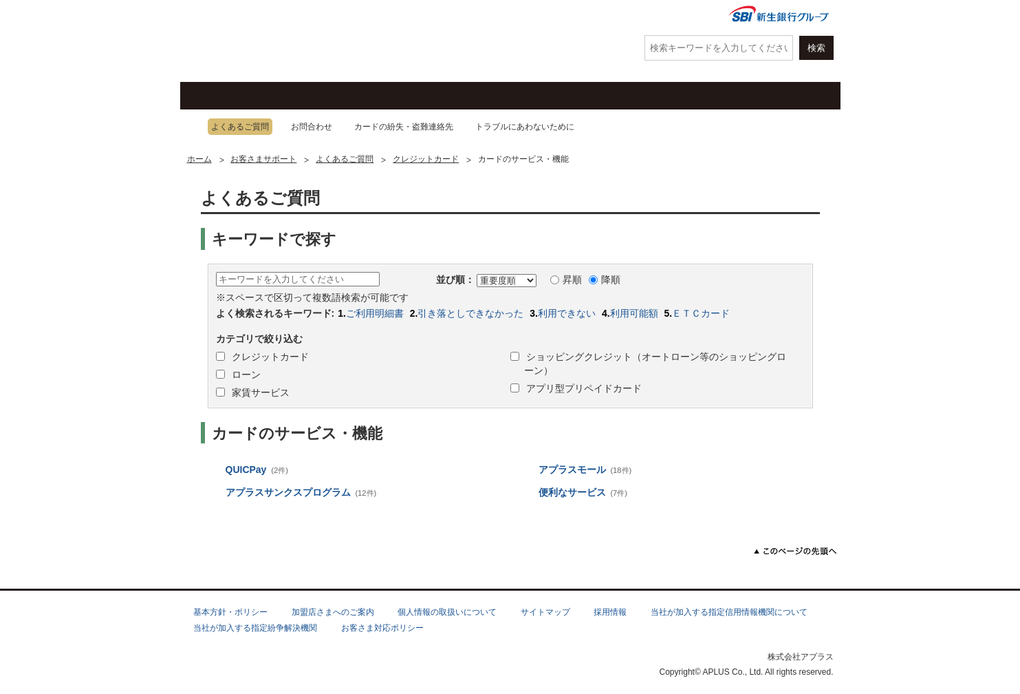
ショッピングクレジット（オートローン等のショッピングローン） (655, 363)
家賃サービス (260, 392)
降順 (604, 279)
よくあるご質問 (579, 15)
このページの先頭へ (795, 551)
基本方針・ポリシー (230, 612)
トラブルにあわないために (524, 127)
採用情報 (610, 612)
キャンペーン (376, 95)
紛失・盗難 (476, 15)
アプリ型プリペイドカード (583, 388)
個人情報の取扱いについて (447, 612)
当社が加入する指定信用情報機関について (729, 612)
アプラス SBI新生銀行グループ (252, 42)
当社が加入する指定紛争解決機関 (255, 628)
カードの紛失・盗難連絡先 (403, 127)
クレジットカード (249, 95)
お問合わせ (311, 127)
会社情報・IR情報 (671, 15)
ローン (631, 95)
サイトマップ (545, 612)
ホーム (199, 159)
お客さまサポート (503, 95)
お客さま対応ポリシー (382, 628)
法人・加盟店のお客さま (775, 95)
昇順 (566, 279)
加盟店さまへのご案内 (333, 612)
